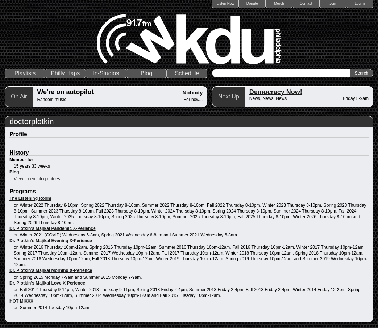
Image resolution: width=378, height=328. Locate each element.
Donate (252, 3)
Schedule (187, 73)
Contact (306, 3)
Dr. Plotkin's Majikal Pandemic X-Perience (52, 228)
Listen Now (225, 3)
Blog (146, 73)
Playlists (25, 73)
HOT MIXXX (21, 301)
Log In (359, 3)
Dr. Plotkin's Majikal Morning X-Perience (50, 270)
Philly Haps (65, 73)
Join (332, 3)
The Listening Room (30, 198)
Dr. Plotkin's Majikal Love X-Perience (47, 283)
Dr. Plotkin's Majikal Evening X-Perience (50, 240)
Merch (279, 3)
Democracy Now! (275, 92)
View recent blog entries (37, 178)
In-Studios (106, 73)
